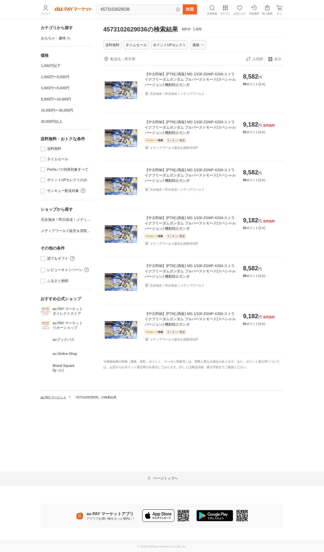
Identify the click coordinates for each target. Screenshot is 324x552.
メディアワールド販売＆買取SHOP (67, 231)
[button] (82, 191)
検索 (190, 9)
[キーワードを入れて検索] (139, 9)
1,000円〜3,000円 (55, 77)
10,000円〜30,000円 (57, 110)
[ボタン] (198, 44)
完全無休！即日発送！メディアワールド (67, 220)
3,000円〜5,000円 (55, 88)
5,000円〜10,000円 (56, 99)
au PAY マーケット (53, 448)
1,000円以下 (50, 66)
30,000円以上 (52, 121)
